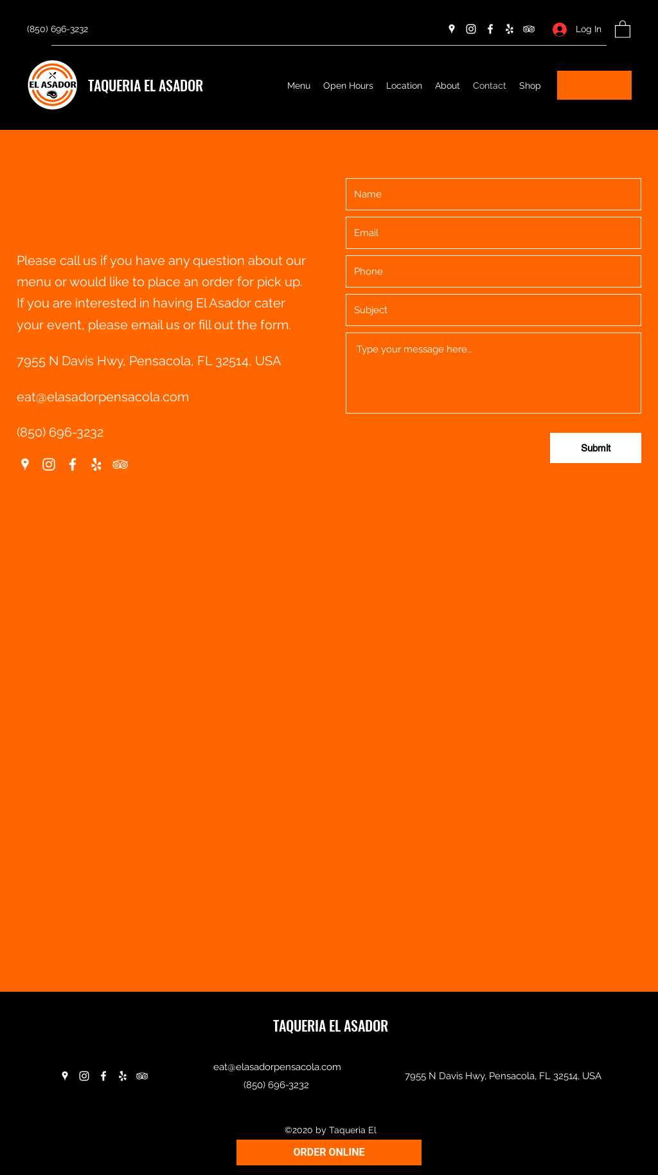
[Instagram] (471, 29)
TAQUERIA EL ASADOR (145, 85)
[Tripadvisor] (528, 29)
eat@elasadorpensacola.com (103, 397)
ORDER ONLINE (329, 1152)
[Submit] (595, 448)
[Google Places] (451, 29)
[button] (622, 28)
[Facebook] (490, 29)
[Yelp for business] (509, 29)
